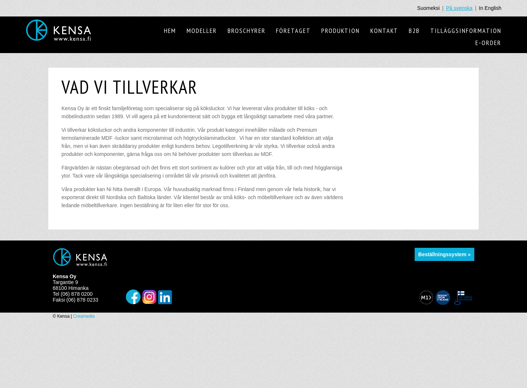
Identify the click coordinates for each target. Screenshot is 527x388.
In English (490, 8)
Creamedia (84, 316)
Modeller (202, 30)
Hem (170, 30)
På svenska (459, 8)
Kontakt (384, 30)
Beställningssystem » (444, 254)
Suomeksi (428, 8)
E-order (488, 42)
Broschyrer (247, 30)
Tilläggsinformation (465, 30)
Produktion (340, 30)
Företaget (293, 30)
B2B (414, 30)
